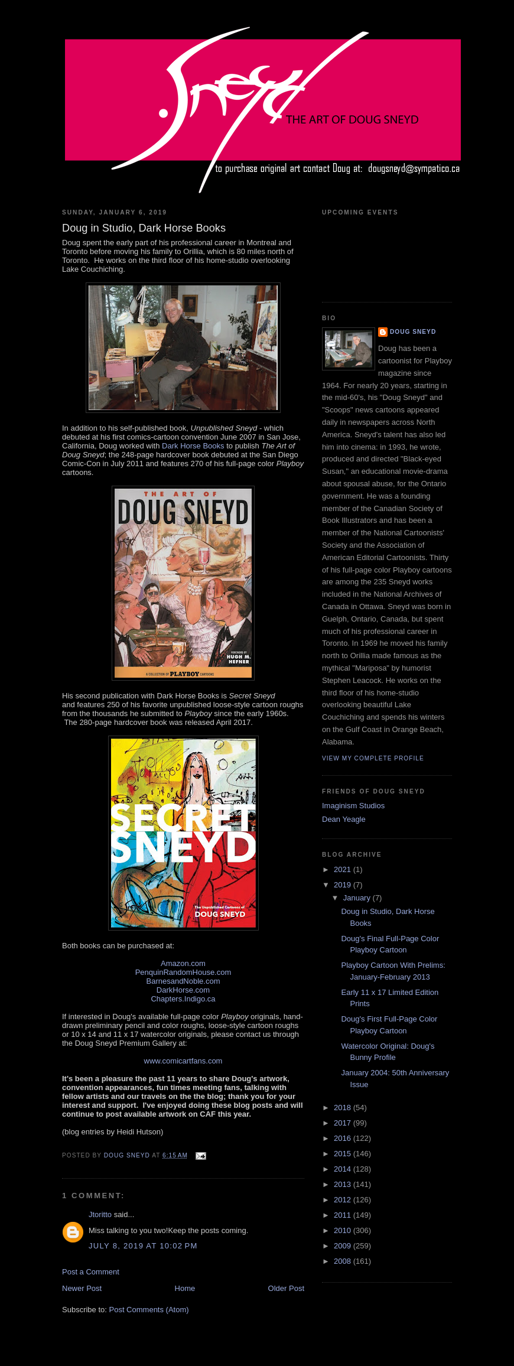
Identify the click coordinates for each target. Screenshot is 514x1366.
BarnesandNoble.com (183, 981)
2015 (343, 1153)
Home (185, 1288)
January (358, 897)
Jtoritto (100, 1214)
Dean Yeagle (344, 819)
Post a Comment (90, 1271)
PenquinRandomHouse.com (183, 972)
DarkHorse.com (183, 990)
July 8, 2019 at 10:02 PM (143, 1245)
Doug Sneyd (413, 332)
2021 (343, 869)
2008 (343, 1261)
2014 (343, 1169)
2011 (343, 1215)
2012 (343, 1199)
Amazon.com (183, 963)
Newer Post (82, 1288)
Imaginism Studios (353, 805)
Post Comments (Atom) (149, 1309)
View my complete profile (373, 758)
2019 (343, 884)
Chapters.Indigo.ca (183, 998)
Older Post (286, 1288)
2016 (343, 1138)
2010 (343, 1230)
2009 (343, 1245)
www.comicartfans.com (183, 1060)
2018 (343, 1107)
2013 (343, 1184)
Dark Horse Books (193, 445)
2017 (343, 1122)
